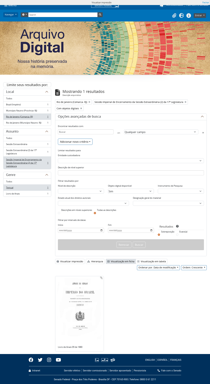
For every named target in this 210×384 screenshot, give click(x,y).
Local (10, 92)
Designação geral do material (147, 197)
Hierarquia (95, 261)
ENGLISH (150, 360)
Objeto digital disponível (120, 185)
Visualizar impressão (70, 261)
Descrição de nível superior (71, 167)
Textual (27, 188)
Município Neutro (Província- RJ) (27, 111)
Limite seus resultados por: (27, 85)
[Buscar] (86, 131)
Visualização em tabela (151, 261)
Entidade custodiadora (69, 155)
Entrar (199, 15)
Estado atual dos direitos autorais (74, 197)
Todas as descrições (106, 210)
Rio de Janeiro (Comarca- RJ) (27, 117)
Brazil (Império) (27, 105)
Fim (110, 224)
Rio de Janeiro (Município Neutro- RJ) (27, 123)
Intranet (34, 370)
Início (60, 224)
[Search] (62, 14)
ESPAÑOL (163, 360)
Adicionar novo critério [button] (74, 142)
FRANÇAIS (175, 360)
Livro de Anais (27, 194)
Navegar (10, 14)
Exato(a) (183, 231)
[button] (174, 15)
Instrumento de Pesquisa (170, 185)
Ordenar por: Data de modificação (157, 267)
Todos (9, 98)
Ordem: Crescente (193, 267)
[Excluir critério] (203, 132)
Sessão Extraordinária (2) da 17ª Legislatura (27, 152)
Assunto (12, 132)
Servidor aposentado (120, 370)
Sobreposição (167, 231)
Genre (10, 175)
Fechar (205, 2)
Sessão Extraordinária (27, 145)
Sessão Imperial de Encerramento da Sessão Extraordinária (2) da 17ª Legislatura (27, 163)
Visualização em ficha (120, 261)
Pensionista (140, 370)
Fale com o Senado (169, 370)
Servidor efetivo (72, 370)
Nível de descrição (66, 185)
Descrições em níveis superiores (76, 210)
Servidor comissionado (95, 370)
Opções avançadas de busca (79, 117)
